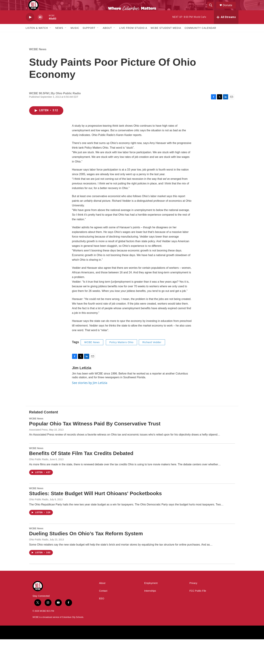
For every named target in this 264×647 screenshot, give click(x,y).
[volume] (40, 25)
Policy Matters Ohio (121, 350)
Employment (151, 591)
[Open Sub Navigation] (50, 35)
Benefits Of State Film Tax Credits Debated (81, 461)
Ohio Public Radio (38, 507)
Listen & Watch (37, 35)
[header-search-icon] (212, 9)
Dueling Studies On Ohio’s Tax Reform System (86, 541)
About (107, 35)
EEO (101, 606)
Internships (150, 598)
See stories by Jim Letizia (89, 390)
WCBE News (37, 57)
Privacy (193, 591)
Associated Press (38, 437)
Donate (229, 9)
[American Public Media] (95, 640)
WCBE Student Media (166, 35)
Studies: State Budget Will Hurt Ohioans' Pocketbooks (95, 501)
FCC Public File (197, 598)
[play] (30, 25)
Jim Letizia (81, 375)
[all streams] (226, 25)
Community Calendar (200, 35)
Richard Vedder (151, 350)
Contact (103, 598)
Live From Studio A (133, 35)
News (59, 35)
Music (75, 35)
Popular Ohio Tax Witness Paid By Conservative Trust (95, 431)
